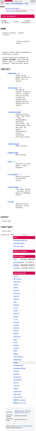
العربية (16, 276)
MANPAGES (8, 0)
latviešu (16, 348)
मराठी (15, 351)
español (16, 299)
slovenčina (17, 377)
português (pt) (18, 365)
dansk (16, 287)
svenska (16, 386)
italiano (16, 331)
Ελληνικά (17, 293)
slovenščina (18, 380)
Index (8, 3)
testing (8, 11)
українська (18, 391)
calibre (13, 11)
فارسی (16, 308)
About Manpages (17, 3)
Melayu (16, 354)
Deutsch (16, 290)
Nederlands (17, 360)
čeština (16, 285)
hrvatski (16, 322)
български (17, 279)
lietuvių (16, 345)
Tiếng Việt (17, 394)
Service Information (12, 8)
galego (16, 316)
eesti (15, 302)
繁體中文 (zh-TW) (20, 403)
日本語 (16, 334)
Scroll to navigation (9, 16)
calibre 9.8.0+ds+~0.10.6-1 (22, 413)
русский (16, 374)
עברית (16, 319)
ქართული (17, 336)
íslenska (16, 328)
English (16, 296)
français (16, 313)
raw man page (18, 246)
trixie (15, 259)
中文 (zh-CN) (18, 397)
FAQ (26, 3)
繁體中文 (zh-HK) (19, 400)
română (16, 371)
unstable (16, 268)
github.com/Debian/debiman (24, 426)
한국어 (16, 342)
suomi (16, 311)
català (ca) (17, 282)
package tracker (19, 243)
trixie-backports (19, 262)
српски (16, 383)
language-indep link (20, 240)
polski (16, 363)
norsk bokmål (18, 357)
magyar (16, 325)
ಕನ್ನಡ (15, 339)
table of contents (20, 251)
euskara (16, 305)
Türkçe (16, 389)
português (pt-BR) (20, 368)
